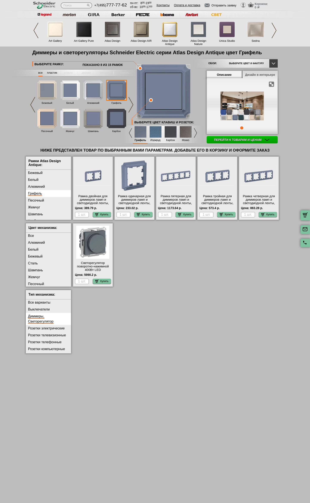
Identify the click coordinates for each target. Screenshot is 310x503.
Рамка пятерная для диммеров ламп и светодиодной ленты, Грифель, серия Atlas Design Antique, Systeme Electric (176, 204)
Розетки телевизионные (47, 335)
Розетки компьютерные (46, 349)
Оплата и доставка (187, 5)
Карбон (116, 131)
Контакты (163, 5)
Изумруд (155, 140)
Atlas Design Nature (198, 42)
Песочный (47, 131)
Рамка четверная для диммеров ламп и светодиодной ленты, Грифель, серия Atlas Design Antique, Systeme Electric (259, 204)
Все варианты (39, 302)
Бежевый (47, 103)
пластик (52, 72)
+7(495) (110, 5)
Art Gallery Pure (84, 40)
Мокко (185, 140)
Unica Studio (227, 40)
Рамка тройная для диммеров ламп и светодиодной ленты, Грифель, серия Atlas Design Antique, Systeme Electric (217, 204)
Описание (224, 74)
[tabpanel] (242, 106)
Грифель (117, 103)
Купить (101, 214)
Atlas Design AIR (141, 40)
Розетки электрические (46, 328)
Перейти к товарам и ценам (242, 139)
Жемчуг (70, 131)
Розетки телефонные (45, 342)
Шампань (93, 131)
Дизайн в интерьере (260, 74)
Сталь (33, 263)
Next (274, 30)
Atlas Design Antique (170, 42)
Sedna (256, 40)
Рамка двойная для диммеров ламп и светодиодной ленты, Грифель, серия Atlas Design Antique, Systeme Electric (93, 204)
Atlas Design (112, 40)
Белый (70, 103)
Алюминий (93, 103)
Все (31, 236)
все (40, 72)
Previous (36, 30)
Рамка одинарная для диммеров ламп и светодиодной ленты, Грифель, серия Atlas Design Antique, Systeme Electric (134, 204)
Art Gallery (55, 40)
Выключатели (39, 309)
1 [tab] (242, 128)
